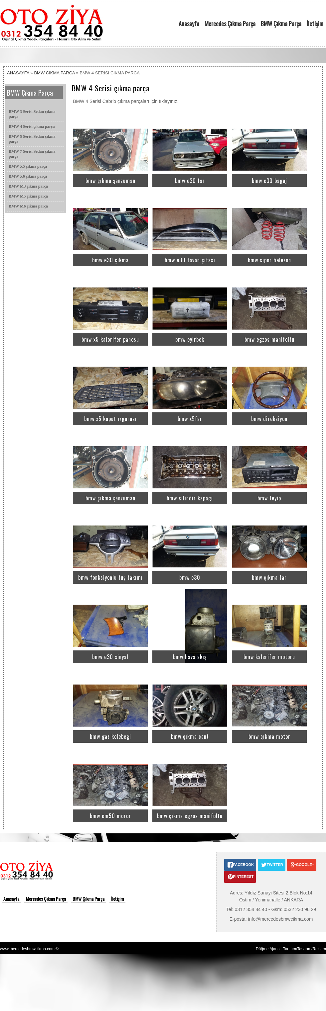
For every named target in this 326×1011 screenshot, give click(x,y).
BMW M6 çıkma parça (28, 206)
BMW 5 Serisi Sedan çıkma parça (32, 139)
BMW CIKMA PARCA (54, 72)
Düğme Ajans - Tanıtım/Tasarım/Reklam (291, 949)
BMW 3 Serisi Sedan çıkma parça (32, 114)
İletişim (315, 23)
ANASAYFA (18, 72)
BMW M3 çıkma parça (28, 186)
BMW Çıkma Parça (281, 23)
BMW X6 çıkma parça (28, 176)
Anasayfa (189, 23)
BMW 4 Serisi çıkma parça (32, 126)
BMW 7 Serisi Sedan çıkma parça (32, 154)
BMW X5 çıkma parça (28, 166)
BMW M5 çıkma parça (28, 196)
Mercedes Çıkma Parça (230, 23)
